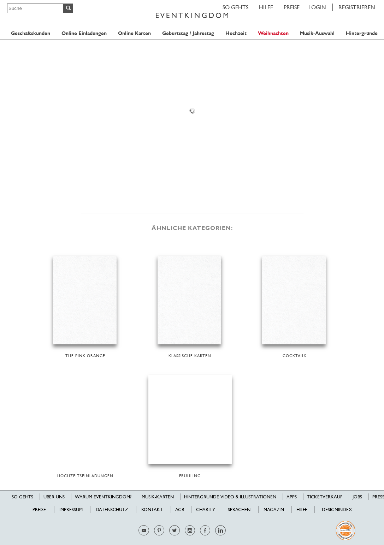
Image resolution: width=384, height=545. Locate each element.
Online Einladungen (84, 33)
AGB (179, 509)
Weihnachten (273, 33)
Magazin (274, 509)
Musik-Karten (158, 496)
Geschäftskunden (30, 33)
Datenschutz (112, 509)
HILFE (266, 7)
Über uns (54, 496)
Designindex (337, 509)
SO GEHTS (235, 7)
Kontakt (152, 509)
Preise (292, 7)
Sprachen (239, 509)
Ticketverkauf (324, 496)
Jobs (357, 496)
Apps (291, 496)
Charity (205, 509)
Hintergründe (362, 33)
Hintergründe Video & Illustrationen (230, 496)
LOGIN (317, 7)
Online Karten (134, 33)
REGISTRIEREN (356, 7)
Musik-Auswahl (317, 33)
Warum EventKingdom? (103, 496)
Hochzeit (236, 33)
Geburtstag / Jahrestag (188, 33)
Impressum (71, 509)
